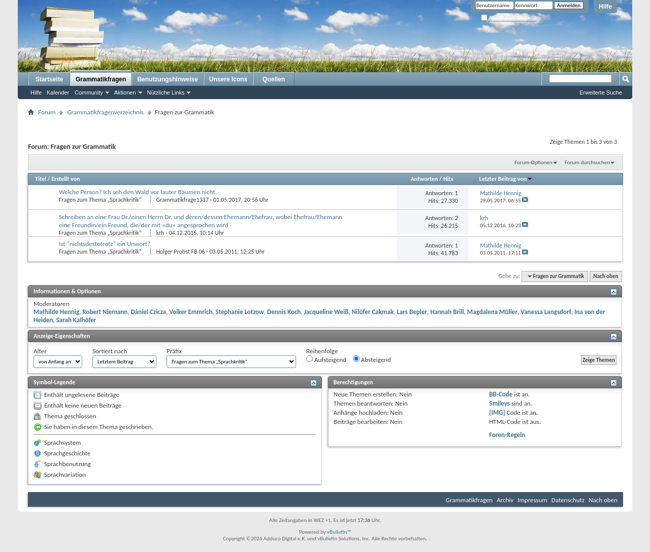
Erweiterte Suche (600, 92)
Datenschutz (567, 500)
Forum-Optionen (533, 162)
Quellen (274, 79)
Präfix (174, 351)
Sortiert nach (109, 351)
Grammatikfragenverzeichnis (105, 112)
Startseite (49, 79)
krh (160, 232)
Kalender (58, 92)
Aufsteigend (326, 359)
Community (89, 92)
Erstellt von (65, 178)
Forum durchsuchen (587, 162)
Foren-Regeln (507, 435)
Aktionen (125, 92)
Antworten (424, 178)
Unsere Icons (228, 79)
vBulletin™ (339, 532)
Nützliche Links (166, 92)
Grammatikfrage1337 (182, 199)
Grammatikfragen (101, 79)
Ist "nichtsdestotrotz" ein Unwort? (104, 244)
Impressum (532, 500)
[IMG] (497, 412)
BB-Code (500, 394)
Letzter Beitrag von (506, 178)
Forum (46, 112)
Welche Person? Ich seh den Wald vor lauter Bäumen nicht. (138, 192)
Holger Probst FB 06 (180, 251)
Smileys (499, 403)
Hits (448, 178)
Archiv (505, 500)
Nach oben (605, 276)
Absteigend (372, 359)
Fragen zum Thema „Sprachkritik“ (101, 199)
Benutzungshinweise (167, 79)
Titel (40, 178)
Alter (40, 351)
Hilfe (605, 6)
